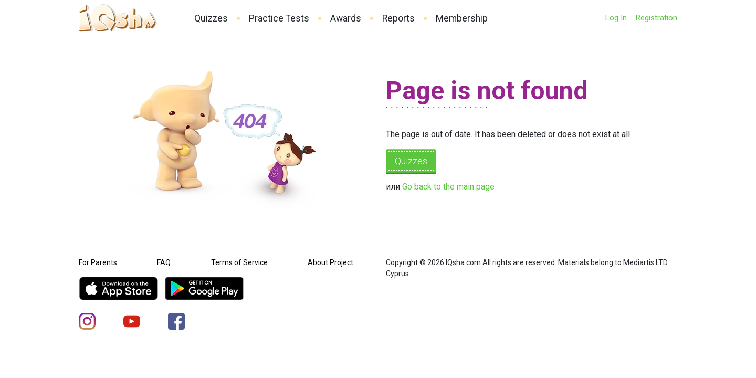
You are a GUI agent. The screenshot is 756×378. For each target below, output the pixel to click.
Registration (656, 18)
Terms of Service (239, 262)
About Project (330, 262)
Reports (398, 18)
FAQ (164, 262)
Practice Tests (279, 18)
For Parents (98, 262)
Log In (616, 18)
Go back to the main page (448, 187)
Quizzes (211, 18)
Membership (462, 18)
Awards (345, 18)
